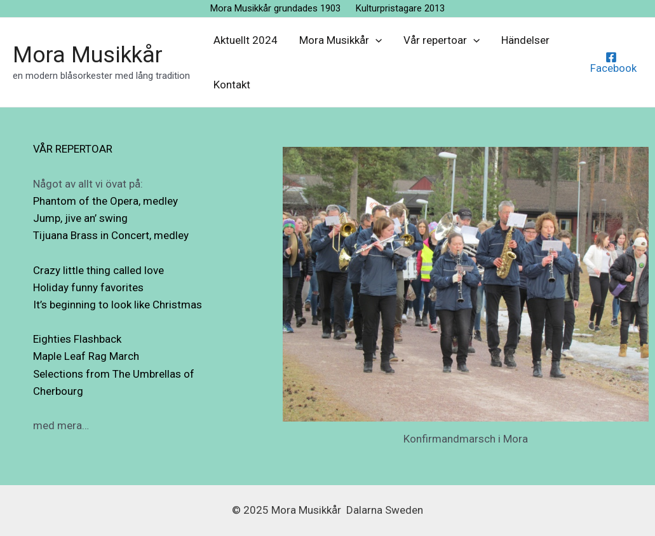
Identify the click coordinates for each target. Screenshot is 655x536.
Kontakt (231, 84)
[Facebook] (611, 63)
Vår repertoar (441, 40)
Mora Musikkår (88, 55)
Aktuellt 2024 (245, 40)
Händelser (525, 40)
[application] (375, 40)
